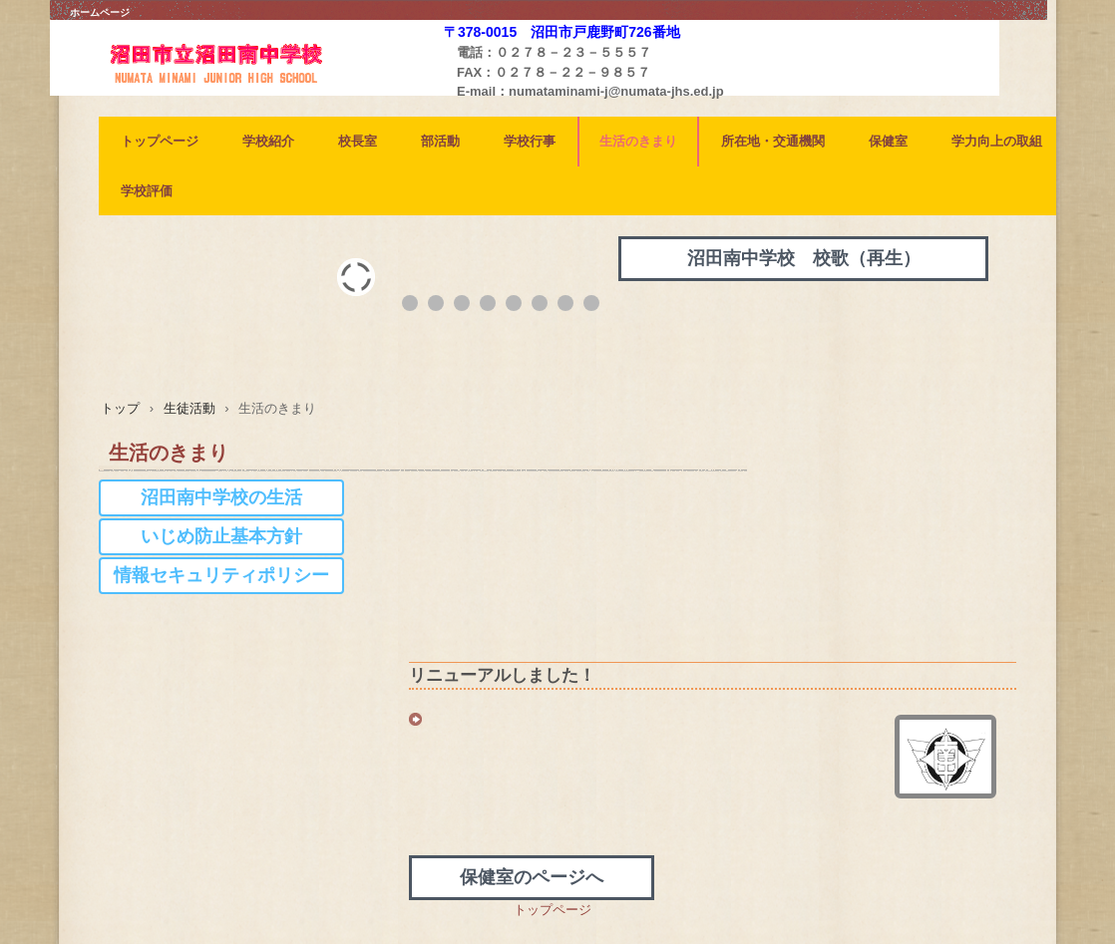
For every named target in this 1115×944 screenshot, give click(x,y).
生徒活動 (189, 408)
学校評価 (147, 190)
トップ (120, 408)
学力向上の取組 (996, 141)
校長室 (357, 141)
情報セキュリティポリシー (221, 575)
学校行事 (530, 141)
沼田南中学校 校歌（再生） (804, 258)
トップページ (159, 141)
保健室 (888, 141)
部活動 (440, 141)
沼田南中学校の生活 (221, 497)
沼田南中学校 (249, 91)
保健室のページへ (531, 877)
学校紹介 (268, 141)
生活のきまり (638, 141)
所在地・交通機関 (773, 141)
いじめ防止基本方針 (221, 536)
